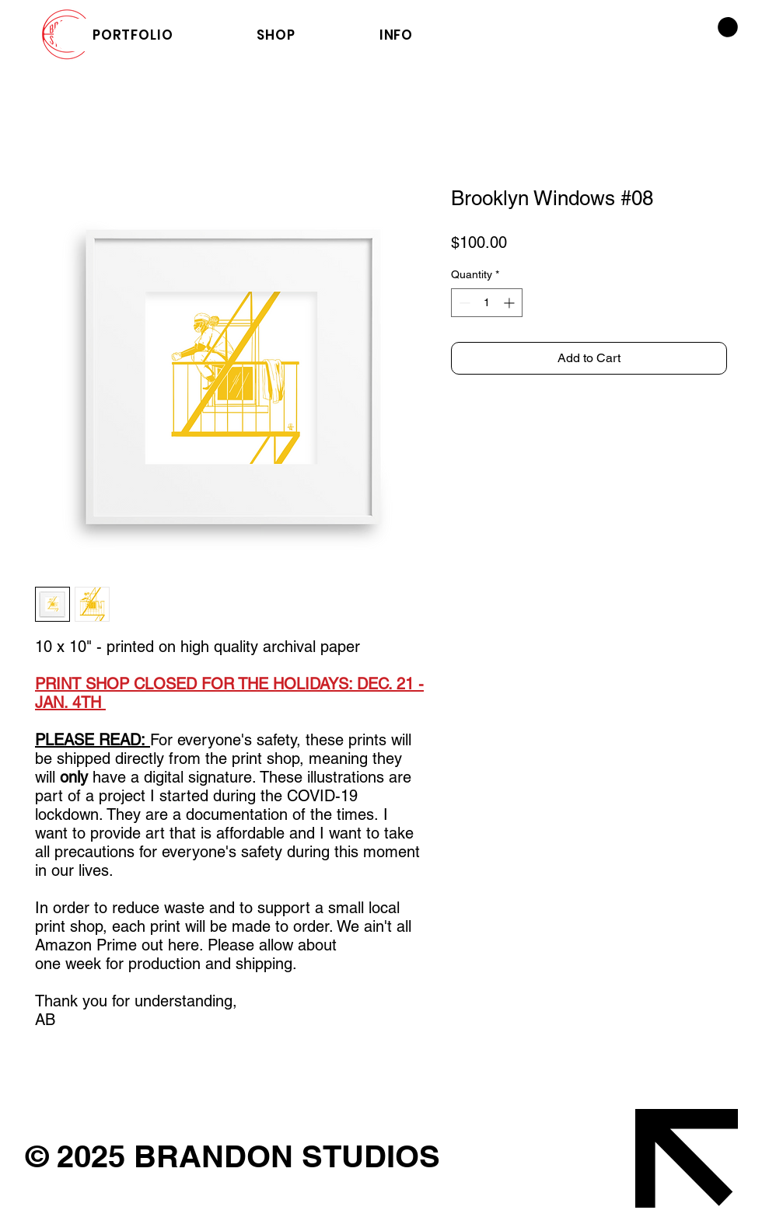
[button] (728, 27)
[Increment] (510, 302)
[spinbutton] (487, 302)
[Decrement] (463, 302)
